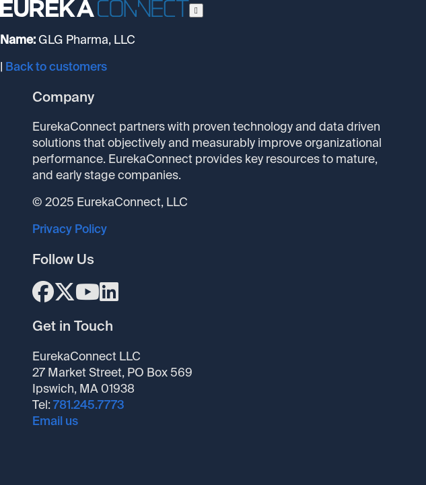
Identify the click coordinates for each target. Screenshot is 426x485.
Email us (55, 421)
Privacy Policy (69, 229)
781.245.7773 (89, 404)
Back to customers (56, 66)
